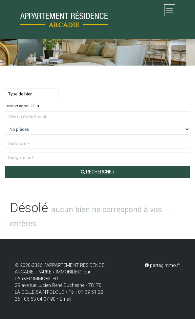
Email (65, 299)
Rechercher (98, 171)
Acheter (17, 75)
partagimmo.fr (162, 265)
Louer (47, 75)
